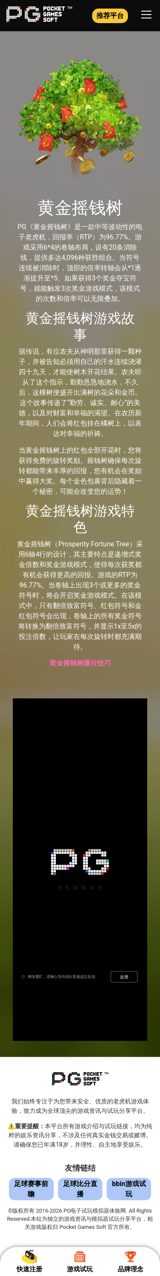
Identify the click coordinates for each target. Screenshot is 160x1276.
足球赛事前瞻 (31, 1189)
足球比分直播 (80, 1189)
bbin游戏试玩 (129, 1189)
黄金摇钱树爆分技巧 (80, 663)
